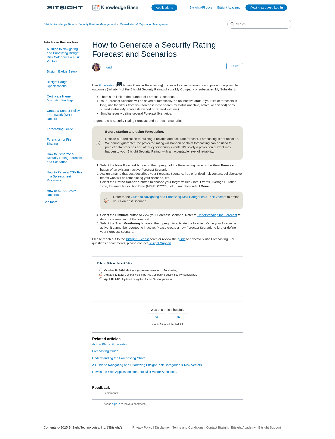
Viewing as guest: (266, 7)
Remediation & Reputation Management (144, 24)
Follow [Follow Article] (234, 66)
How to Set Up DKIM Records (61, 192)
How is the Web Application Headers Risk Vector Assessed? (134, 372)
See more (50, 202)
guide (181, 239)
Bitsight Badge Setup (62, 71)
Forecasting (107, 85)
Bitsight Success (138, 239)
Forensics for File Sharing (59, 141)
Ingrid (108, 67)
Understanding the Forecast (217, 215)
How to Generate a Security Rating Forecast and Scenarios (64, 158)
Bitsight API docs (201, 7)
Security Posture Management (97, 24)
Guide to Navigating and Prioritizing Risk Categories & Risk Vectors (178, 197)
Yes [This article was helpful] (156, 316)
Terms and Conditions (187, 427)
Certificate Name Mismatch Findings (60, 98)
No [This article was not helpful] (178, 316)
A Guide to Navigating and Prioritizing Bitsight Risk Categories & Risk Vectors (63, 55)
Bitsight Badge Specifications (57, 84)
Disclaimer (162, 427)
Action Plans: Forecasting (110, 344)
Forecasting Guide (60, 129)
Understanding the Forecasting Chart (118, 358)
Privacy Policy (142, 427)
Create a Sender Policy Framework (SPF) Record (63, 115)
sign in (116, 404)
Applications (164, 7)
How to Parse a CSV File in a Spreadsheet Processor (64, 176)
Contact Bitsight (217, 427)
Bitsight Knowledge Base (59, 24)
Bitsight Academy (228, 7)
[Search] (259, 24)
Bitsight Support (160, 243)
